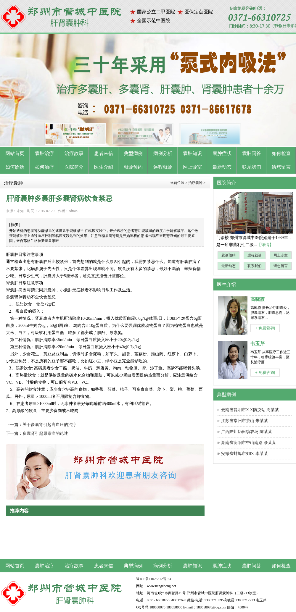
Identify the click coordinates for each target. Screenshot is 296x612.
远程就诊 (254, 255)
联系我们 (254, 266)
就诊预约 (228, 255)
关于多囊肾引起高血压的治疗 (49, 424)
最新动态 (228, 266)
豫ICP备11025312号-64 (153, 579)
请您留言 (281, 266)
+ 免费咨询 (265, 328)
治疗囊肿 (195, 183)
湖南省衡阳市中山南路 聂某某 (248, 442)
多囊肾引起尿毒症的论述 (45, 433)
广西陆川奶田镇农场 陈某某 (246, 431)
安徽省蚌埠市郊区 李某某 (244, 453)
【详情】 (265, 245)
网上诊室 (281, 255)
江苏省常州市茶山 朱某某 (244, 421)
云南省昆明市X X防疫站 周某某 (250, 410)
